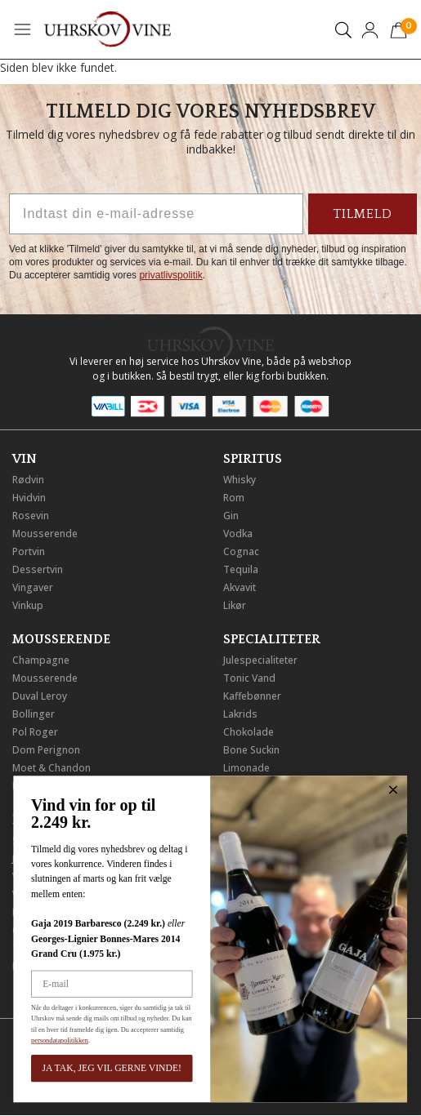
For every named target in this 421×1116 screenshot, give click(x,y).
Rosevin (30, 515)
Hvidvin (29, 498)
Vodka (238, 533)
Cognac (241, 551)
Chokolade (248, 732)
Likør (234, 605)
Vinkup (27, 605)
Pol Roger (35, 732)
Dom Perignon (46, 750)
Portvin (28, 551)
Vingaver (32, 587)
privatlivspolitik (170, 275)
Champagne (40, 660)
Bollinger (33, 714)
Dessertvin (37, 569)
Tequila (240, 569)
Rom (233, 498)
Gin (231, 515)
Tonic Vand (249, 678)
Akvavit (239, 587)
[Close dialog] (340, 789)
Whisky (239, 480)
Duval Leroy (39, 696)
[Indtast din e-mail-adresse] (156, 213)
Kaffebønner (252, 696)
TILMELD (362, 214)
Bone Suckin (251, 750)
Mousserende (45, 533)
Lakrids (240, 714)
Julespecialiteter (260, 660)
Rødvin (28, 480)
